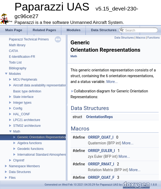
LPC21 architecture (26, 120)
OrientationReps (99, 117)
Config (17, 108)
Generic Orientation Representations (43, 137)
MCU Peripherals (25, 79)
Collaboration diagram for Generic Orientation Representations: (109, 94)
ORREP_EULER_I (101, 151)
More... (112, 82)
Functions (153, 37)
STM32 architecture (27, 126)
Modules (15, 74)
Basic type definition (27, 91)
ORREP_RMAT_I (101, 164)
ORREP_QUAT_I (100, 137)
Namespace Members (24, 166)
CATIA (13, 51)
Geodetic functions (30, 149)
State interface (23, 97)
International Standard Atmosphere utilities (47, 154)
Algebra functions (29, 143)
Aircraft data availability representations (40, 85)
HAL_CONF (21, 114)
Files (12, 178)
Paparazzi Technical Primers (29, 39)
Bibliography (17, 68)
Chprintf (18, 160)
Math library (17, 45)
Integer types (22, 102)
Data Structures (20, 172)
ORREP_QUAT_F (101, 177)
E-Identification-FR (22, 57)
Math (16, 131)
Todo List (15, 62)
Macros (140, 37)
